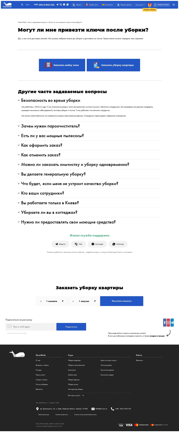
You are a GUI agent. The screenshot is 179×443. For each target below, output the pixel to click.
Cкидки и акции (41, 390)
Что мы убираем (42, 395)
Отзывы (38, 381)
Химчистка (72, 381)
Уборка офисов (73, 390)
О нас (38, 371)
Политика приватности (67, 426)
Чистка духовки (106, 376)
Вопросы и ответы (42, 376)
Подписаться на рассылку (18, 329)
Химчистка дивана (107, 381)
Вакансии (39, 400)
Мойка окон (72, 386)
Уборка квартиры (74, 371)
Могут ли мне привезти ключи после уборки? (67, 22)
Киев (57, 413)
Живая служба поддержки (89, 243)
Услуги (70, 366)
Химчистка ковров (107, 386)
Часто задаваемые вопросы (39, 22)
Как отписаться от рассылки (18, 344)
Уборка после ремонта (76, 376)
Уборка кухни (73, 395)
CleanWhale (22, 22)
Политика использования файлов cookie (96, 426)
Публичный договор (45, 426)
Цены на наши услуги (109, 371)
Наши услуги (40, 386)
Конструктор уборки (75, 400)
